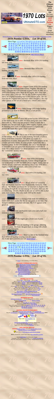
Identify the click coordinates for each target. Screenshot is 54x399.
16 (43, 41)
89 (25, 51)
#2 (31, 305)
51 (9, 47)
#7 (40, 305)
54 (16, 47)
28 (31, 43)
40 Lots (23, 283)
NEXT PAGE (31, 239)
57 (22, 47)
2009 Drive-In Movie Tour (25, 267)
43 (29, 45)
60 (29, 47)
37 (14, 45)
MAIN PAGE (23, 337)
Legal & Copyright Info (37, 338)
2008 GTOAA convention (23, 269)
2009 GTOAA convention (25, 265)
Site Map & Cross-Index (27, 308)
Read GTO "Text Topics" (29, 302)
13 (36, 41)
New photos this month (17, 294)
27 (29, 43)
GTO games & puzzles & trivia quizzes (31, 332)
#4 (34, 305)
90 (27, 51)
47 (38, 45)
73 (20, 49)
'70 (33, 306)
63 (36, 47)
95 (38, 51)
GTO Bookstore (14, 312)
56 (20, 47)
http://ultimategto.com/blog (37, 334)
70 (14, 49)
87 (20, 51)
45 (33, 45)
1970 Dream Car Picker (46, 36)
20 (14, 43)
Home (18, 260)
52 (11, 47)
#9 (44, 305)
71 (16, 49)
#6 (38, 305)
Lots (22, 280)
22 (18, 43)
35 (9, 45)
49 (42, 45)
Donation (31, 325)
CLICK (3, 60)
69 (11, 49)
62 (34, 47)
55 (18, 47)
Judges (31, 285)
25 (25, 43)
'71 (35, 306)
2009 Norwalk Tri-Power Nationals (27, 264)
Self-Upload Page (36, 295)
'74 (41, 306)
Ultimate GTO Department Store (37, 312)
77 (29, 49)
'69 (32, 306)
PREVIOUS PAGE (37, 54)
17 (45, 41)
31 (38, 43)
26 (27, 43)
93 (34, 51)
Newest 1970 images (7, 36)
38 (16, 45)
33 (42, 43)
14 (38, 41)
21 (16, 43)
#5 (36, 305)
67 (45, 47)
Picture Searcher (22, 300)
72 (18, 49)
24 (22, 43)
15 (41, 41)
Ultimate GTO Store (23, 312)
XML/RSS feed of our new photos (33, 294)
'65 (24, 306)
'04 (43, 306)
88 (22, 51)
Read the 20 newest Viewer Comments (27, 330)
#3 (32, 305)
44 (31, 45)
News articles (34, 304)
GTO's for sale (29, 323)
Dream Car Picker (36, 300)
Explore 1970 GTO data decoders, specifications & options (26, 36)
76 (27, 49)
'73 (39, 306)
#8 (42, 305)
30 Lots (23, 282)
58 (25, 47)
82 (40, 49)
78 (31, 49)
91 (29, 51)
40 (22, 45)
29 (34, 43)
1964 (22, 306)
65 (40, 47)
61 (31, 47)
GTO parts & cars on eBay (28, 314)
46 (36, 45)
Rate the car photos (21, 328)
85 (16, 51)
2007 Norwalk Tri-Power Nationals (23, 271)
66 (42, 47)
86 (18, 51)
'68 (30, 306)
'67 (28, 306)
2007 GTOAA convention (24, 273)
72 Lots (40, 283)
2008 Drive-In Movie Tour (24, 270)
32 (40, 43)
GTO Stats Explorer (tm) (16, 299)
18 (9, 43)
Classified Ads (38, 311)
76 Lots (40, 282)
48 (40, 45)
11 (32, 41)
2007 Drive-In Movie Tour (24, 274)
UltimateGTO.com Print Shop (21, 322)
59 (27, 47)
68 (9, 49)
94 (36, 51)
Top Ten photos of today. (36, 328)
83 (42, 49)
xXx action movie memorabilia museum (31, 281)
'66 (26, 306)
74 (22, 49)
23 (20, 43)
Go (16, 260)
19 (11, 43)
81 (38, 49)
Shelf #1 (28, 305)
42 (27, 45)
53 (14, 47)
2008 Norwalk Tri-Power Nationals (25, 268)
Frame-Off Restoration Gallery (23, 292)
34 (45, 43)
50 (45, 45)
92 (31, 51)
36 (11, 45)
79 (34, 49)
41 (25, 45)
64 (38, 47)
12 (34, 41)
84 (45, 49)
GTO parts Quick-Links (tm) (25, 311)
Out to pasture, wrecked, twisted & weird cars (27, 291)
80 (36, 49)
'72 (37, 306)
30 (36, 43)
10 (30, 41)
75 (25, 49)
